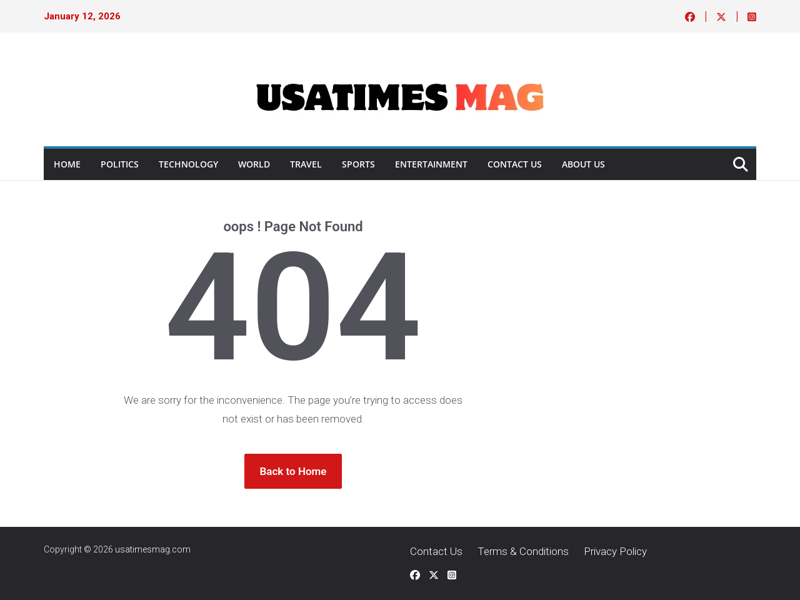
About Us (583, 164)
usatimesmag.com (153, 549)
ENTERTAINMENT (431, 164)
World (254, 164)
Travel (306, 164)
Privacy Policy (615, 551)
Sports (358, 164)
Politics (120, 164)
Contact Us (515, 164)
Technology (188, 164)
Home (67, 164)
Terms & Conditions (523, 551)
